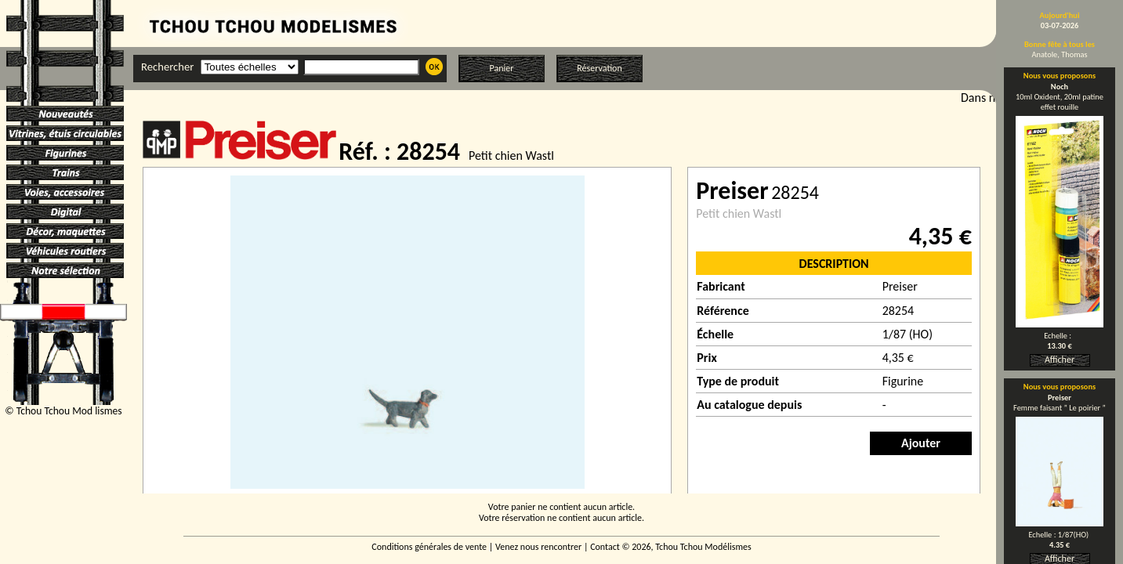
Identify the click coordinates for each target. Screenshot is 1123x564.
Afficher (1059, 359)
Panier (502, 68)
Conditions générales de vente (429, 546)
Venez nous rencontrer (538, 546)
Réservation (599, 68)
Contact (605, 546)
